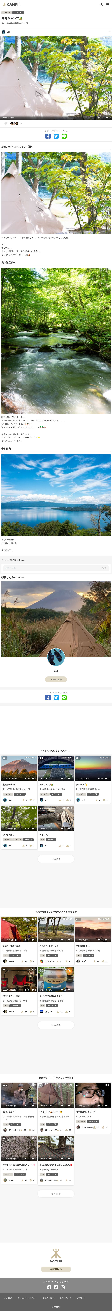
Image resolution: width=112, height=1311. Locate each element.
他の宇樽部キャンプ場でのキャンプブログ (56, 912)
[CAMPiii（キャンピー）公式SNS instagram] (63, 1287)
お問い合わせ (65, 1298)
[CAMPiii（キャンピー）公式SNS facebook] (49, 1287)
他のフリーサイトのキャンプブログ (56, 1078)
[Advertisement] (56, 726)
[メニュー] (107, 4)
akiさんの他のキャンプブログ (56, 750)
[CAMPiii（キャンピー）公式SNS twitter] (56, 1287)
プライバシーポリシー (27, 1298)
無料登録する (56, 1269)
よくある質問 (48, 1298)
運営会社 (81, 1298)
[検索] (101, 4)
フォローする (56, 679)
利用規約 (8, 1298)
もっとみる (56, 859)
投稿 (104, 568)
